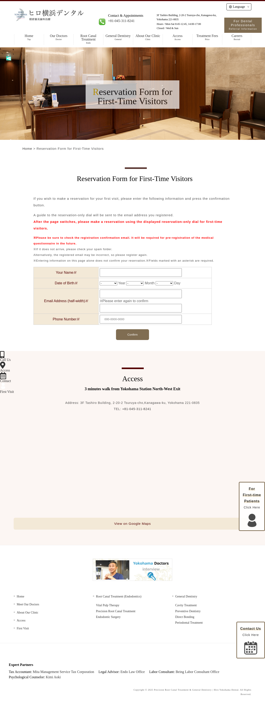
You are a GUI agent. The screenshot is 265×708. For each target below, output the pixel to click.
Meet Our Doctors (28, 605)
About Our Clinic (147, 37)
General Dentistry (118, 37)
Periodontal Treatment (189, 623)
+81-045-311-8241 (121, 21)
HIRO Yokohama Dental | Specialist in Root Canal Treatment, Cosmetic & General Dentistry (62, 18)
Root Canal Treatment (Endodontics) (118, 597)
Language (237, 6)
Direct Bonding (184, 617)
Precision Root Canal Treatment (115, 611)
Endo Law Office (132, 672)
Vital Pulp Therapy (107, 606)
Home (29, 37)
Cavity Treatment (186, 606)
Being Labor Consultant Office (197, 672)
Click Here (250, 640)
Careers (237, 37)
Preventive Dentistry (188, 611)
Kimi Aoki (53, 677)
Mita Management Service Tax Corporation (63, 672)
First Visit (23, 629)
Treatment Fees (207, 37)
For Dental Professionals (243, 24)
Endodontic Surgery (108, 617)
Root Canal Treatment (88, 39)
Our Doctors (58, 37)
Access (177, 37)
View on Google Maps (132, 524)
